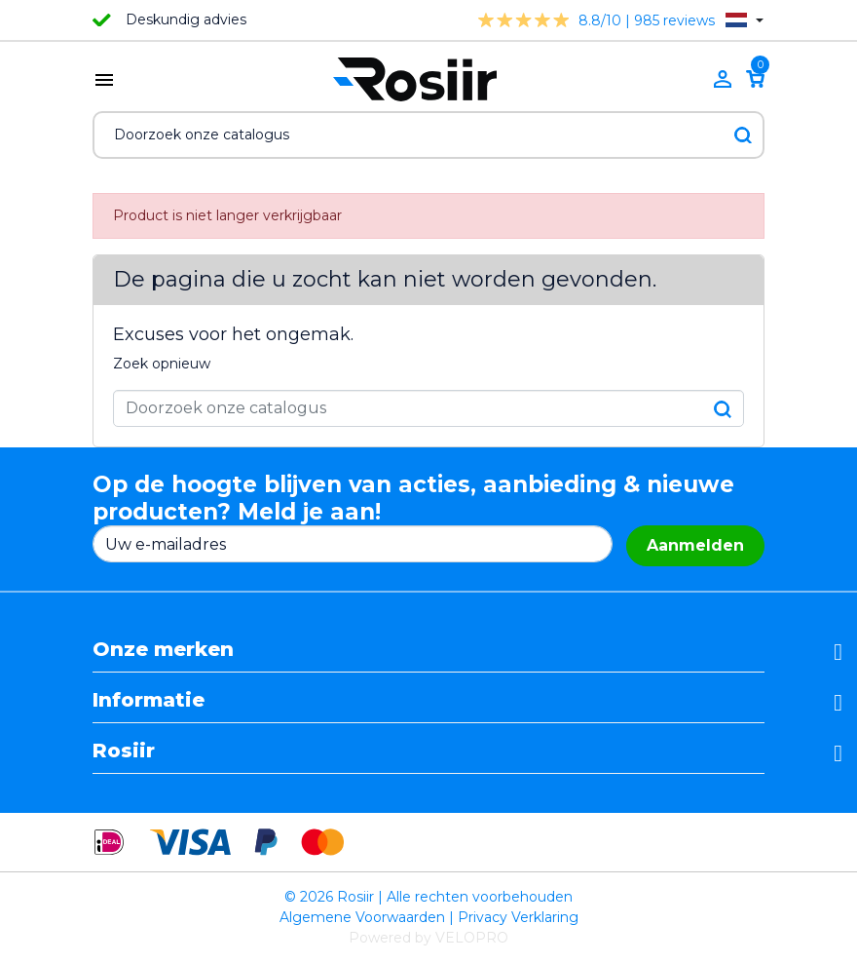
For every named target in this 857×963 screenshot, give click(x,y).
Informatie (149, 700)
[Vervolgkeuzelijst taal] (744, 20)
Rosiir (124, 750)
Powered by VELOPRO (428, 937)
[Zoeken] (428, 135)
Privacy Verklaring (518, 917)
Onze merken (163, 649)
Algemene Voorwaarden (362, 917)
